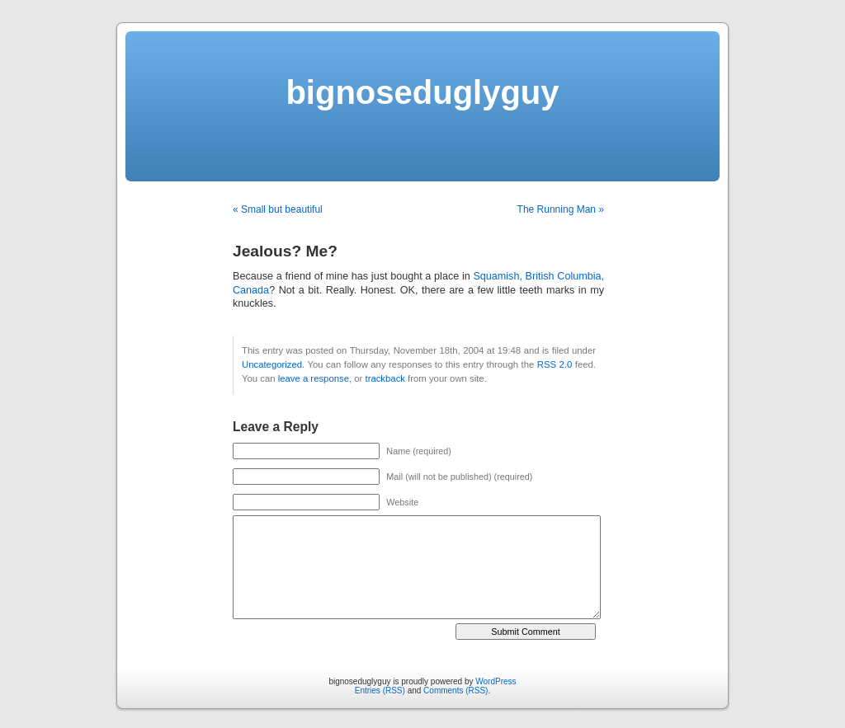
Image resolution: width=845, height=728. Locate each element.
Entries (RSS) (380, 690)
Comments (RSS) (455, 690)
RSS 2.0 (555, 364)
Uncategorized (272, 364)
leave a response (313, 378)
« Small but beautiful (278, 209)
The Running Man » (560, 209)
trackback (384, 378)
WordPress (495, 681)
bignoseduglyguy (422, 92)
